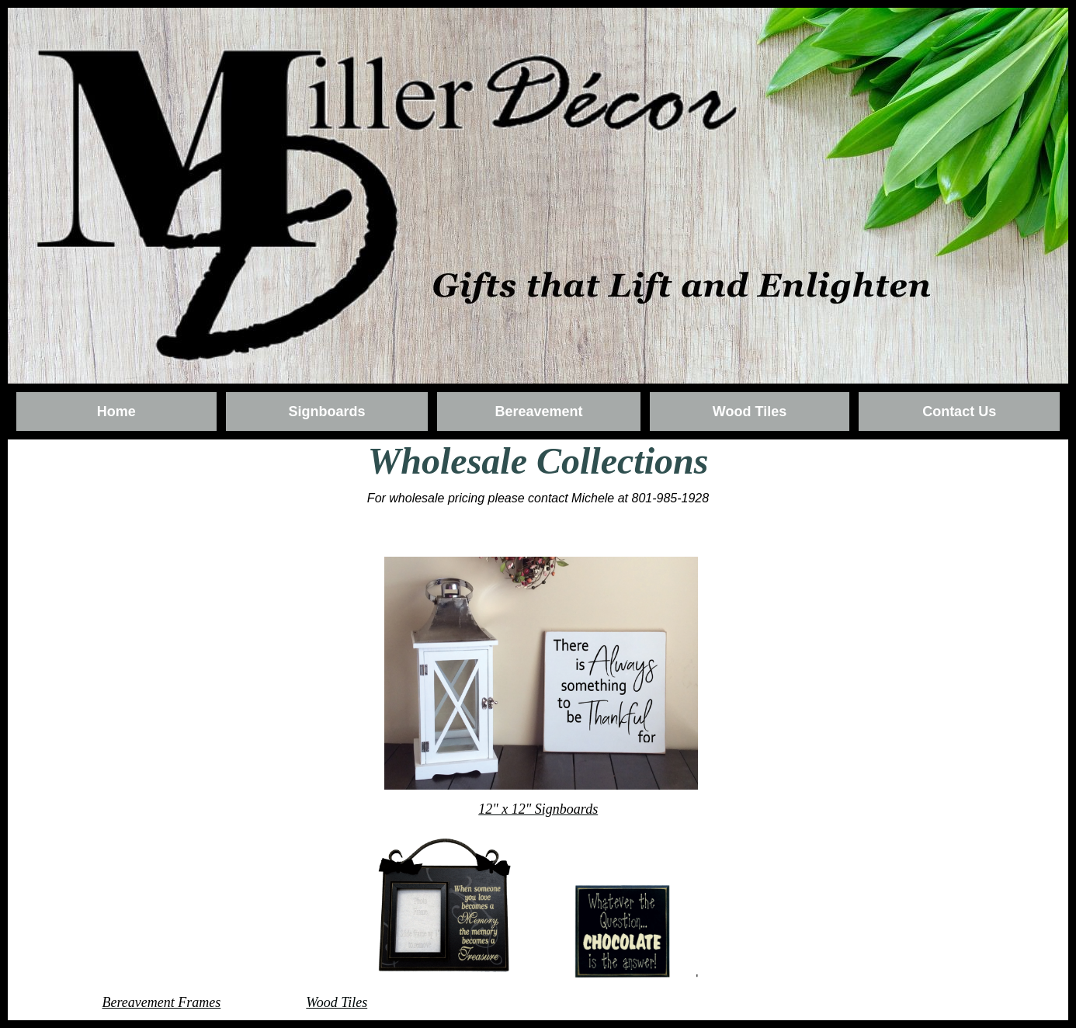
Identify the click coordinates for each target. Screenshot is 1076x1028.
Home (116, 411)
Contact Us (959, 411)
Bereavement (538, 411)
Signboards (326, 411)
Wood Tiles (749, 411)
